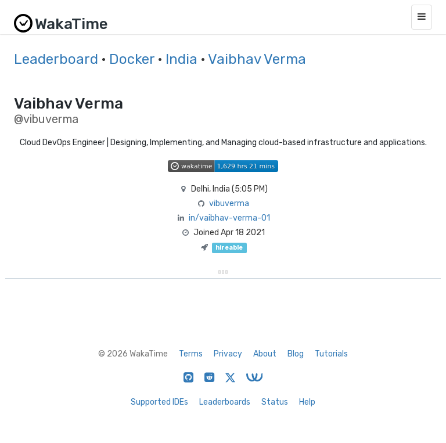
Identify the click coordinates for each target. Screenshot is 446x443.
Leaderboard (56, 59)
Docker (131, 59)
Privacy (228, 354)
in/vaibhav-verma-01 (229, 218)
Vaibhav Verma (257, 59)
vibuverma (229, 203)
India (181, 59)
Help (307, 402)
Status (274, 402)
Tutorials (331, 354)
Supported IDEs (159, 402)
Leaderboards (224, 402)
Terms (191, 354)
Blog (295, 354)
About (264, 354)
